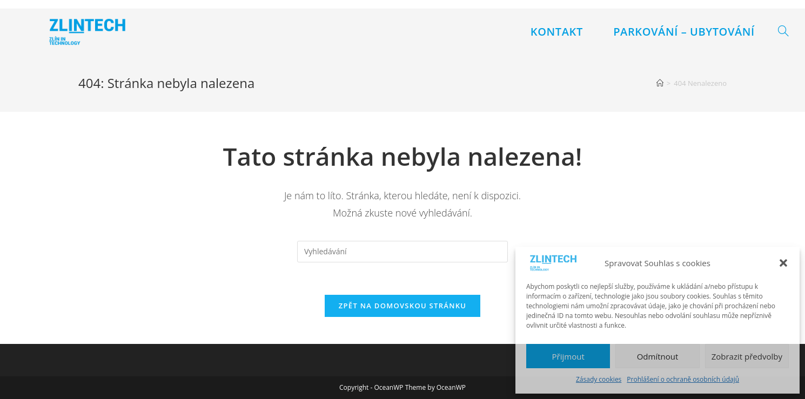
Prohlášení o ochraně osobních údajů (683, 379)
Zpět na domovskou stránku (402, 305)
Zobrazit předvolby (747, 356)
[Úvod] (659, 83)
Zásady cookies (598, 379)
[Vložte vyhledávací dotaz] (402, 251)
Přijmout (568, 356)
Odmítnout (658, 356)
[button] (783, 263)
